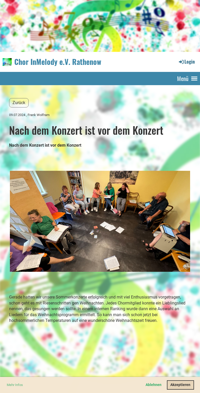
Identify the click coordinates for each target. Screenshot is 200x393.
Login (186, 61)
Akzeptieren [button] (180, 385)
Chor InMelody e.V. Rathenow (57, 62)
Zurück (18, 102)
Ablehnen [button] (153, 385)
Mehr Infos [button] (15, 385)
